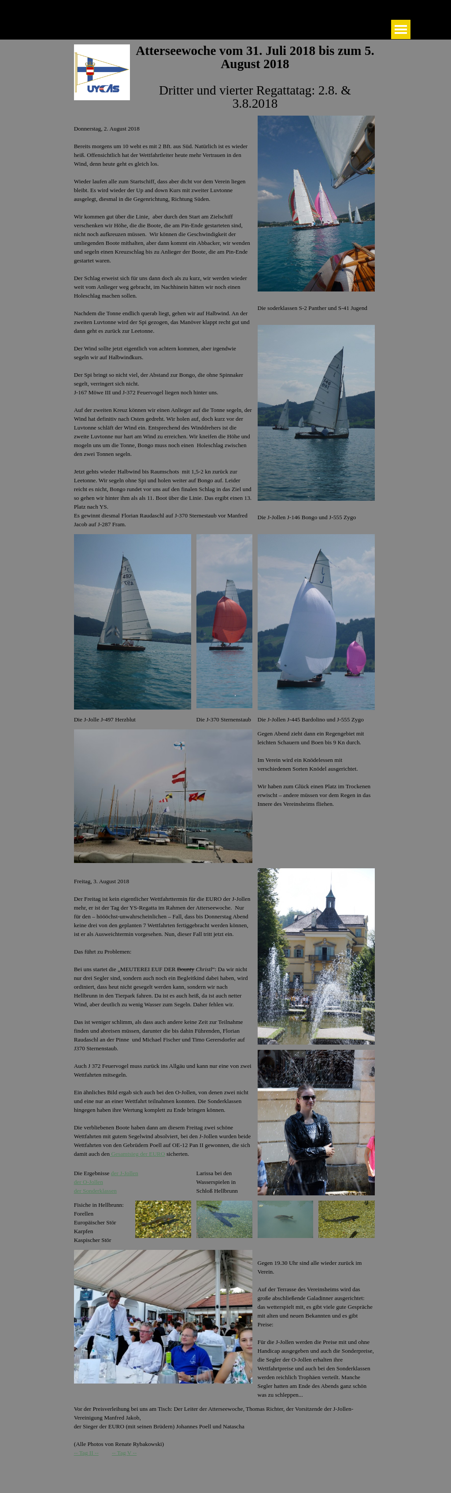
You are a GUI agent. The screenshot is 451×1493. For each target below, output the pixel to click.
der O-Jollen (88, 1182)
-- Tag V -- (124, 1452)
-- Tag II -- (86, 1452)
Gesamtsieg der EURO (137, 1154)
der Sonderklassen (95, 1190)
